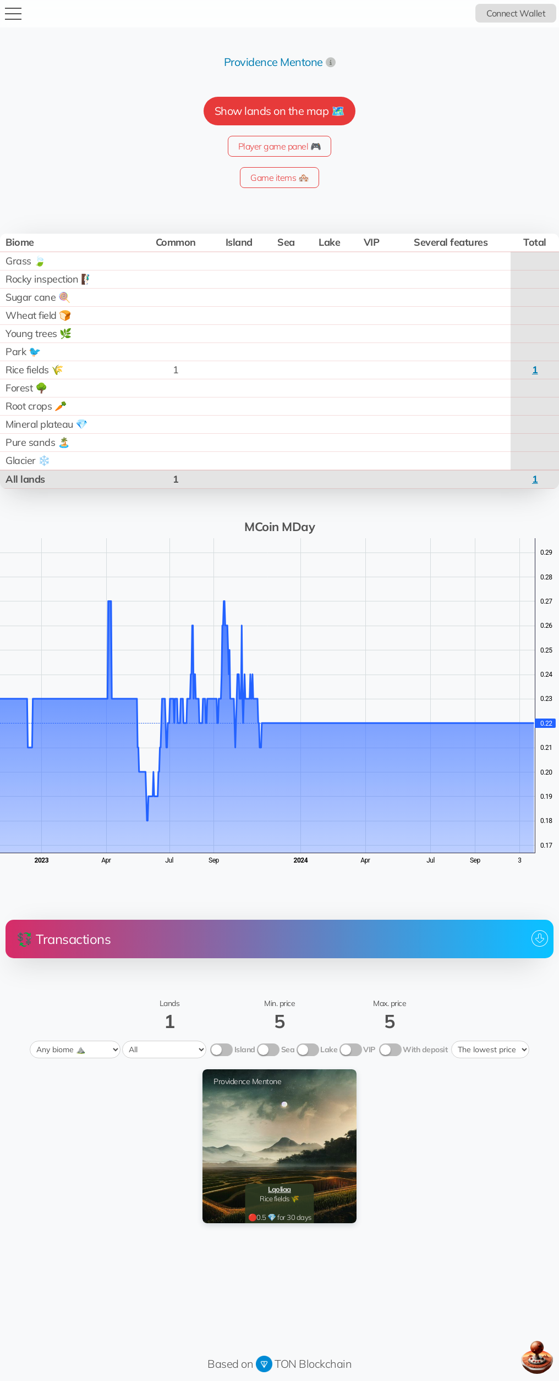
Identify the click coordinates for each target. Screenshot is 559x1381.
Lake (328, 1049)
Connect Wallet (515, 13)
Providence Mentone (273, 62)
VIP (369, 1049)
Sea (288, 1049)
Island (244, 1049)
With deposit (425, 1049)
